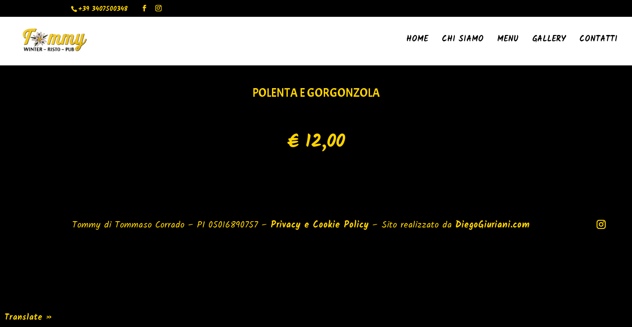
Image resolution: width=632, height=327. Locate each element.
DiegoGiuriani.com (492, 225)
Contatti (598, 41)
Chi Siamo (463, 41)
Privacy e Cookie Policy (320, 225)
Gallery (549, 41)
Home (417, 41)
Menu (507, 41)
